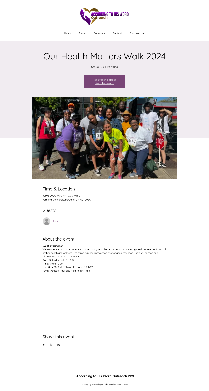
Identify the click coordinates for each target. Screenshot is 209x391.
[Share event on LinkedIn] (58, 345)
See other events (104, 83)
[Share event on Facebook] (43, 345)
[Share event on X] (51, 345)
